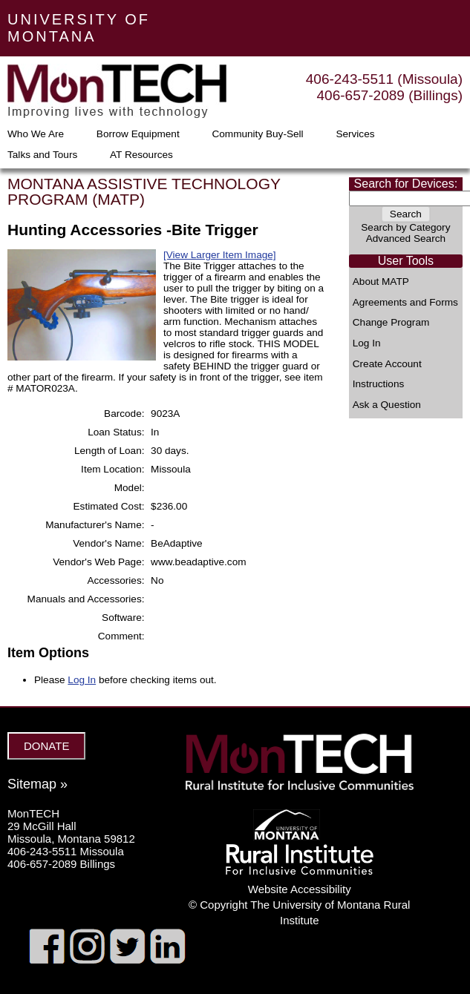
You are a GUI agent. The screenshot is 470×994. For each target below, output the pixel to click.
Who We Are (35, 134)
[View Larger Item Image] (219, 254)
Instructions (379, 384)
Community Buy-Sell (257, 134)
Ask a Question (387, 405)
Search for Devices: (406, 183)
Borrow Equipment (138, 134)
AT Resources (141, 155)
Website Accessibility (299, 889)
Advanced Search (405, 238)
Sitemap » (37, 784)
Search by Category (405, 227)
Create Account (387, 364)
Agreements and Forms (405, 302)
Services (355, 134)
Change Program (391, 322)
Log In (367, 343)
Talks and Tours (42, 155)
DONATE (46, 746)
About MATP (381, 282)
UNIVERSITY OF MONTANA (78, 28)
